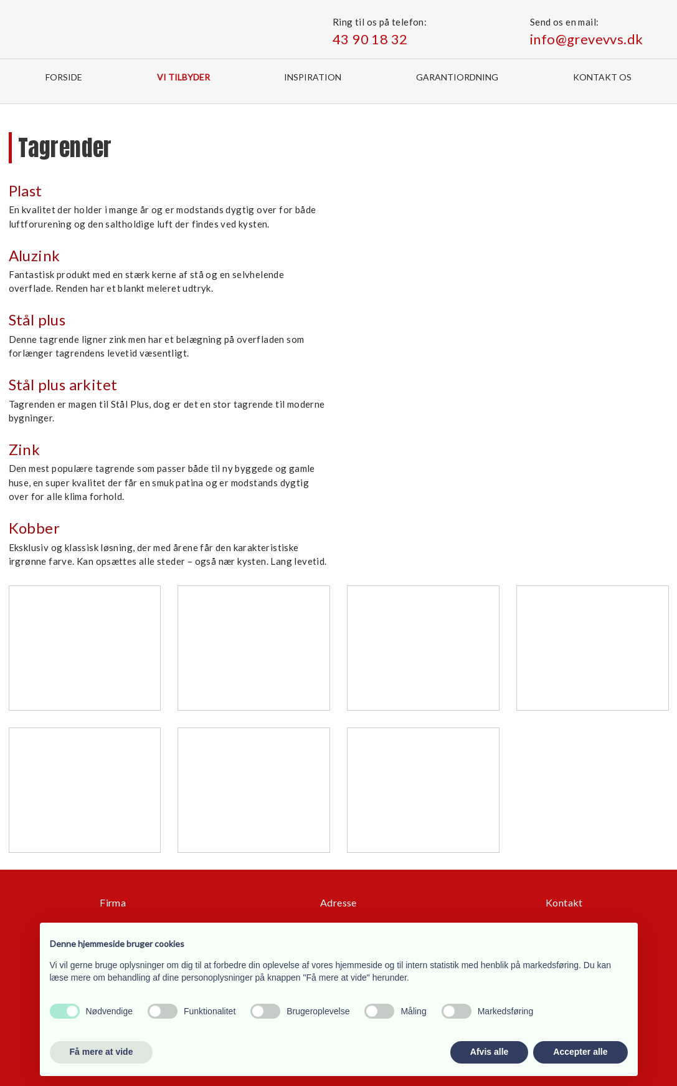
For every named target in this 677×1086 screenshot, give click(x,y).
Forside (63, 77)
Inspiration (312, 77)
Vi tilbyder (183, 77)
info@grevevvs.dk (586, 39)
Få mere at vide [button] (101, 1052)
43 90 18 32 (370, 39)
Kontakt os (602, 77)
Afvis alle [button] (489, 1052)
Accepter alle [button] (580, 1052)
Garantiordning (457, 77)
